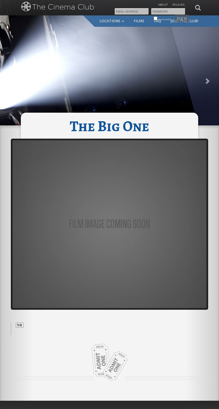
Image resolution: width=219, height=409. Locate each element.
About (163, 5)
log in (182, 18)
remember (162, 19)
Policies (178, 5)
